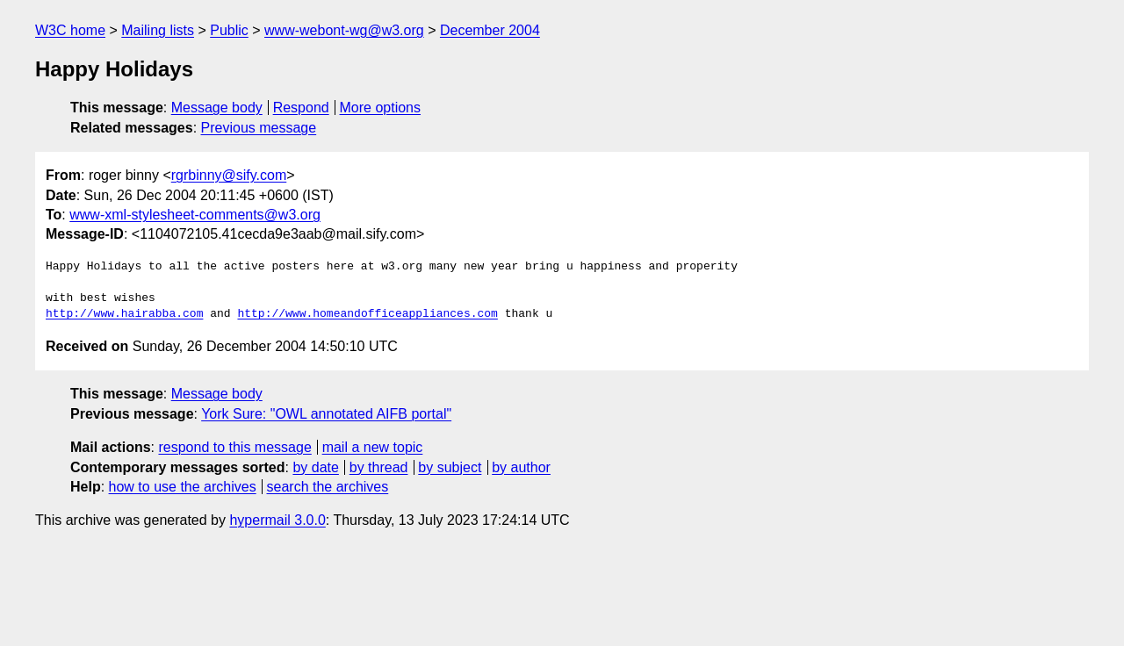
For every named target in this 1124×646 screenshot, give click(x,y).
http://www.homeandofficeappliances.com (367, 314)
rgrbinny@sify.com (229, 175)
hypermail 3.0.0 (277, 520)
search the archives (328, 486)
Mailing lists (157, 30)
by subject (449, 467)
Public (229, 30)
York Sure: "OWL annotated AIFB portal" (326, 413)
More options (381, 107)
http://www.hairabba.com (124, 314)
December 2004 (490, 30)
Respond (301, 107)
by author (521, 467)
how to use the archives (182, 486)
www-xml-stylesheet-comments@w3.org (195, 214)
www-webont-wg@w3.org (344, 30)
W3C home (70, 30)
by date (315, 467)
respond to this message (234, 447)
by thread (378, 467)
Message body (217, 107)
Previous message (259, 127)
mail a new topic (372, 447)
